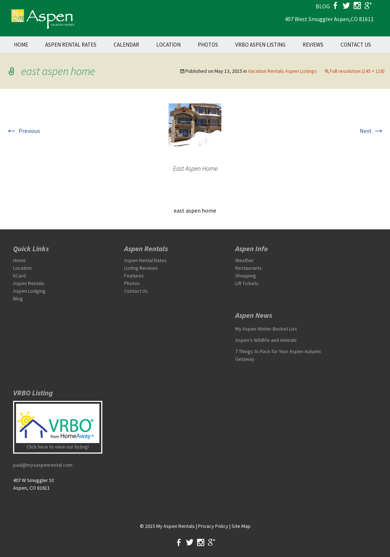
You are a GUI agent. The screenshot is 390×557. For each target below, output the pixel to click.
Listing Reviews (141, 268)
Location (168, 44)
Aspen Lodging (29, 291)
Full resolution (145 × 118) (357, 71)
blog (323, 6)
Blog (18, 298)
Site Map (241, 526)
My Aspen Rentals (175, 526)
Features (134, 275)
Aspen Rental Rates (70, 44)
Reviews (313, 44)
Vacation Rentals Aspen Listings (282, 71)
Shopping (245, 275)
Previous (23, 130)
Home (21, 44)
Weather (244, 260)
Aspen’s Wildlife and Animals (266, 340)
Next (372, 130)
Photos (208, 44)
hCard (19, 275)
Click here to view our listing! (58, 446)
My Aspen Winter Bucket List (266, 328)
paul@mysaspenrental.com (42, 465)
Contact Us (355, 44)
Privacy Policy (213, 526)
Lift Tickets (247, 283)
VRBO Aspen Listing (260, 44)
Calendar (126, 44)
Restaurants (248, 268)
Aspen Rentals (28, 283)
